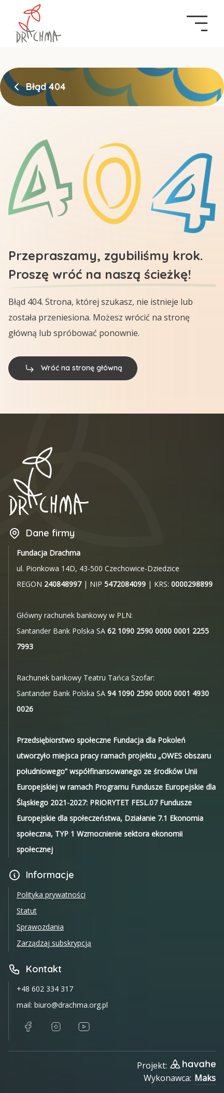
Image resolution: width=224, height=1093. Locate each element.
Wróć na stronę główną (72, 368)
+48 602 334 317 (45, 989)
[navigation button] (197, 23)
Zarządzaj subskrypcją (54, 943)
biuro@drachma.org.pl (71, 1005)
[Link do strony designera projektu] (193, 1064)
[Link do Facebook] (28, 1027)
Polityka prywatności (51, 894)
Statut (27, 911)
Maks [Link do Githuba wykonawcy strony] (205, 1078)
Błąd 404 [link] (46, 87)
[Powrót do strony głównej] (16, 87)
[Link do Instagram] (56, 1027)
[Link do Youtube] (84, 1027)
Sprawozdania (40, 927)
